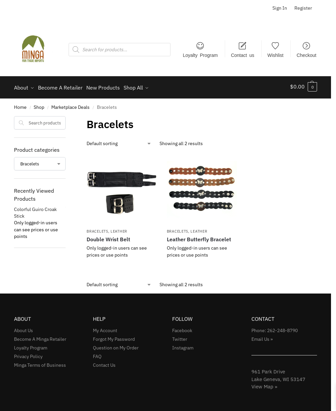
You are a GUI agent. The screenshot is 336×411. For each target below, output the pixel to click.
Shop (39, 105)
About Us (23, 328)
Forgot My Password (114, 337)
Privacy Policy (28, 354)
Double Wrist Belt (108, 237)
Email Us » (262, 337)
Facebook (182, 328)
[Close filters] (68, 118)
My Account (105, 328)
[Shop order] (119, 141)
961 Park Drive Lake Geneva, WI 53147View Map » (278, 377)
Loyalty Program (200, 55)
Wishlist (275, 55)
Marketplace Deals (70, 105)
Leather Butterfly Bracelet (199, 237)
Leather (119, 229)
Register (303, 8)
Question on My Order (116, 345)
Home (20, 105)
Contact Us (104, 363)
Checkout (306, 55)
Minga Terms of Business (40, 363)
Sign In (279, 8)
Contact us (242, 55)
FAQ (97, 354)
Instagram (182, 345)
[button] (303, 87)
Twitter (179, 337)
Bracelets (97, 229)
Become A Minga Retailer (40, 337)
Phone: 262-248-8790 (274, 328)
